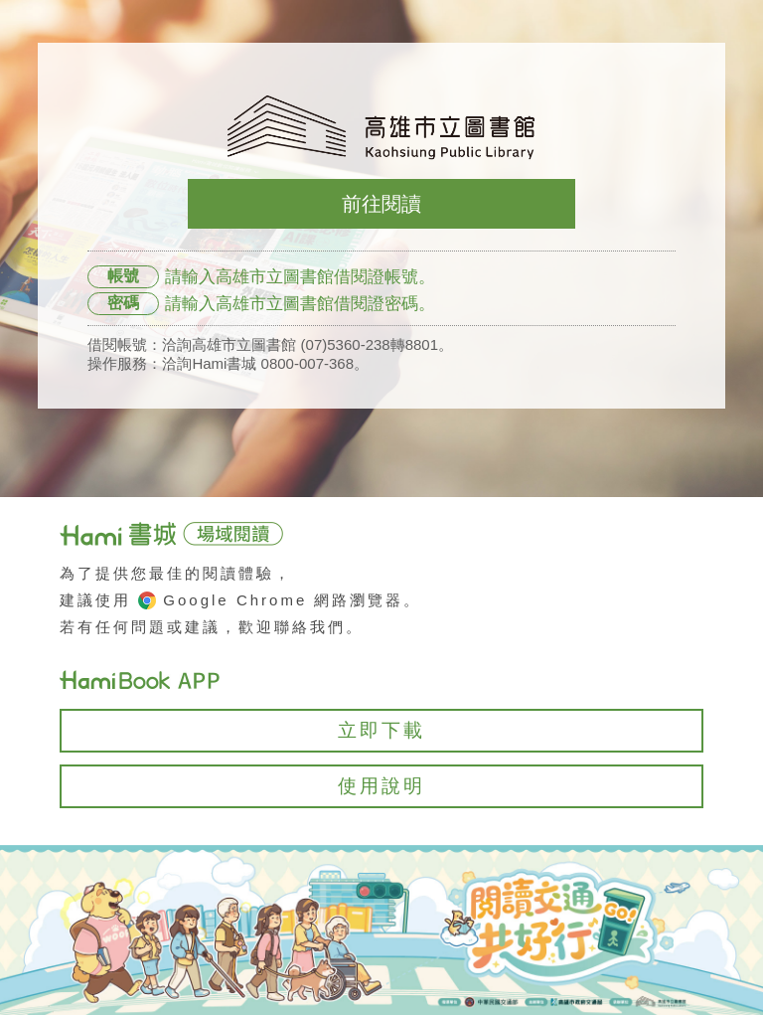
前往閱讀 (381, 204)
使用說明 (381, 785)
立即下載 (381, 730)
